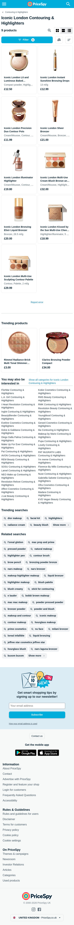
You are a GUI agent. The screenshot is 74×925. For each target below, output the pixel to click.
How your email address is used (23, 724)
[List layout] (63, 31)
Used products (11, 880)
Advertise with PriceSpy (17, 779)
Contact (7, 773)
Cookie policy (10, 835)
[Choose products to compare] (59, 40)
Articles (7, 869)
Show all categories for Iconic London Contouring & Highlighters (48, 381)
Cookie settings (12, 840)
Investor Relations (13, 864)
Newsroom (9, 859)
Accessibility (10, 800)
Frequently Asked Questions (19, 795)
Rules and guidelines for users (20, 813)
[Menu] (4, 4)
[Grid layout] (57, 31)
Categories (9, 875)
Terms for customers (15, 824)
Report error (37, 302)
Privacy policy (11, 829)
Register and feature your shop (21, 784)
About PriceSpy (12, 768)
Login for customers (14, 789)
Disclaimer (9, 819)
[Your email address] (37, 706)
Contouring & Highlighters (16, 12)
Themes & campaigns (15, 853)
